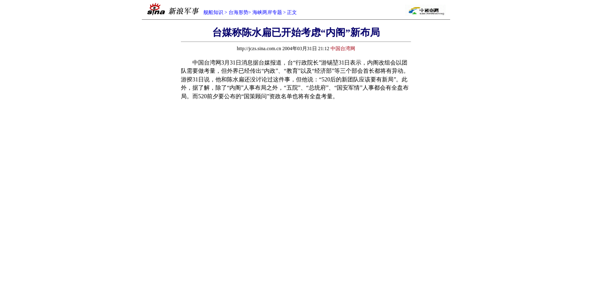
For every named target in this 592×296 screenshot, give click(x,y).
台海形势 (238, 12)
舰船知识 (213, 12)
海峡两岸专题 (267, 12)
